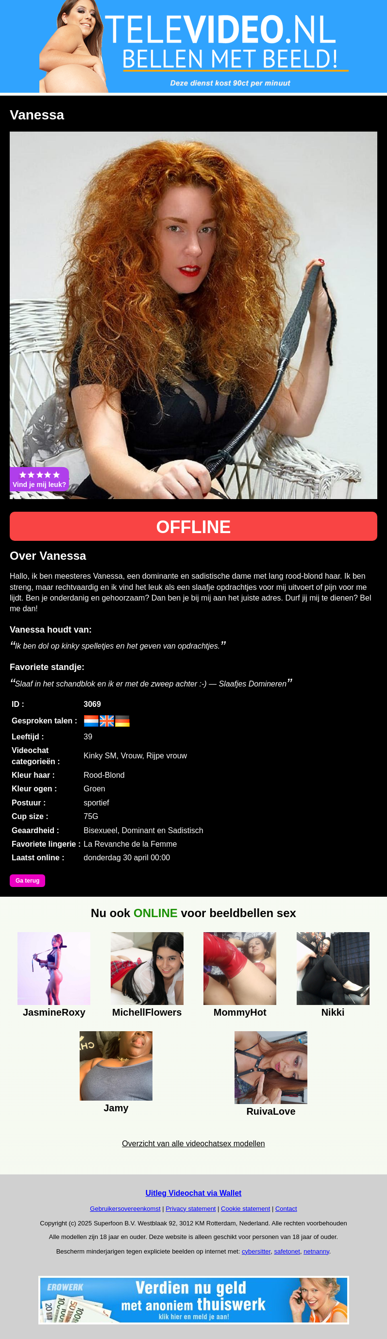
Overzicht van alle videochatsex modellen (193, 1143)
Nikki (333, 1012)
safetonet (287, 1251)
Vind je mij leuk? (39, 479)
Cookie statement (245, 1208)
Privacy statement (191, 1208)
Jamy (115, 1108)
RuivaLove (270, 1111)
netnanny (316, 1251)
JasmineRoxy (54, 1012)
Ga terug (27, 880)
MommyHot (240, 1012)
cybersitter (256, 1251)
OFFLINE (193, 527)
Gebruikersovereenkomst (125, 1208)
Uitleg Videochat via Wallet (194, 1193)
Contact (286, 1208)
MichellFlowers (147, 1012)
